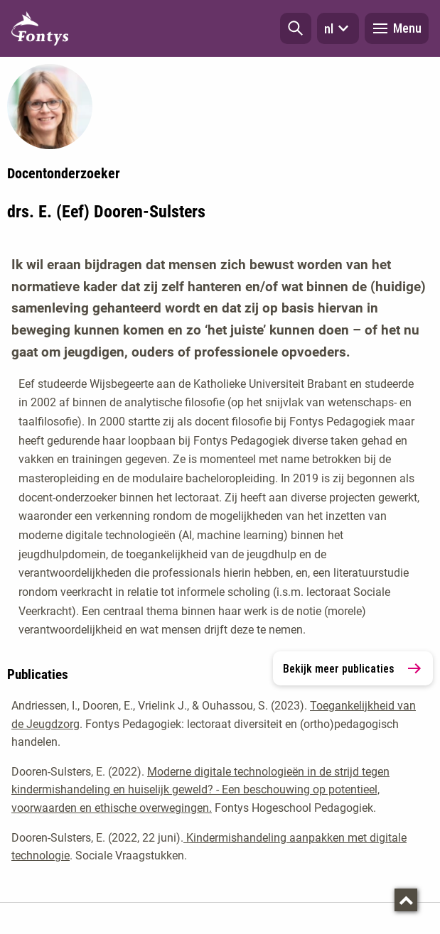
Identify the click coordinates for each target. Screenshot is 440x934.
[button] (295, 28)
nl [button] (338, 28)
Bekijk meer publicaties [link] (353, 668)
